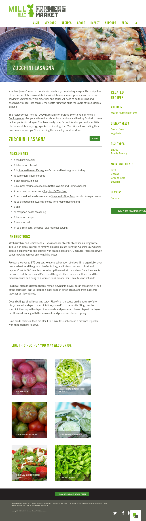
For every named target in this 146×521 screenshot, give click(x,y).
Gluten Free (117, 129)
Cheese (115, 173)
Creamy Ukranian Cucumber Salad (72, 420)
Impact (95, 22)
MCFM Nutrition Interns (124, 112)
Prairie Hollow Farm (69, 201)
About (81, 22)
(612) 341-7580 (75, 503)
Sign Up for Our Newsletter (72, 494)
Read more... (73, 54)
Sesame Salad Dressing (72, 463)
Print (95, 138)
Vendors (50, 22)
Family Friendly (119, 153)
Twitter (115, 513)
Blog (125, 22)
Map (105, 503)
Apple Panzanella (29, 377)
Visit (36, 22)
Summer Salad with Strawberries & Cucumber (29, 463)
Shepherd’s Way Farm (55, 191)
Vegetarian (116, 132)
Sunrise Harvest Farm (30, 170)
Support (110, 22)
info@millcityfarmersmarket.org (92, 503)
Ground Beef (118, 177)
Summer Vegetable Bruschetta (29, 420)
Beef (113, 169)
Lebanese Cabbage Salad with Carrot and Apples (72, 377)
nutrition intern (53, 114)
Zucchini (115, 181)
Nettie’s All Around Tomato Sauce (66, 185)
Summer (115, 197)
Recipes (67, 22)
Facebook (123, 513)
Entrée (114, 149)
